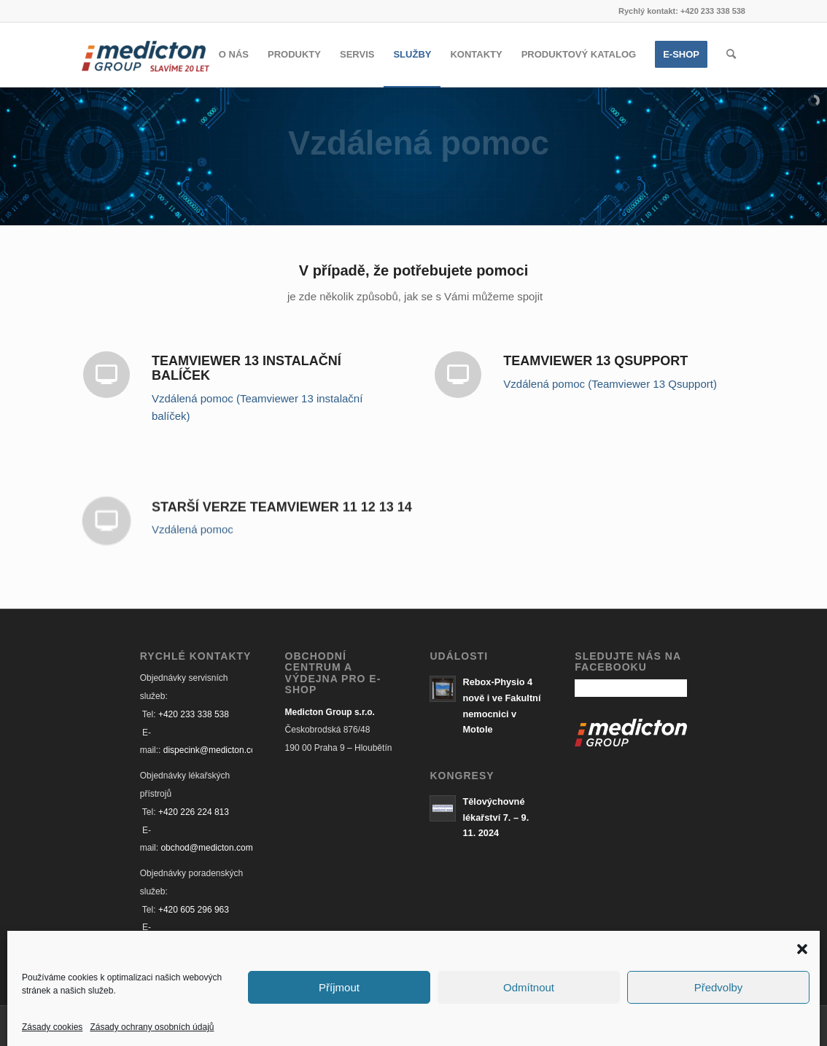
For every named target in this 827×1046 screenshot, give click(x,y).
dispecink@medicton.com (213, 750)
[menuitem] (233, 55)
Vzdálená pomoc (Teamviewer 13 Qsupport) (610, 384)
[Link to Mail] (734, 1024)
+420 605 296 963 (193, 910)
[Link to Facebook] (712, 1024)
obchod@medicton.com (206, 848)
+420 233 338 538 (193, 714)
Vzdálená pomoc (192, 537)
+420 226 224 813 (193, 812)
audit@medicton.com (201, 945)
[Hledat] (731, 55)
